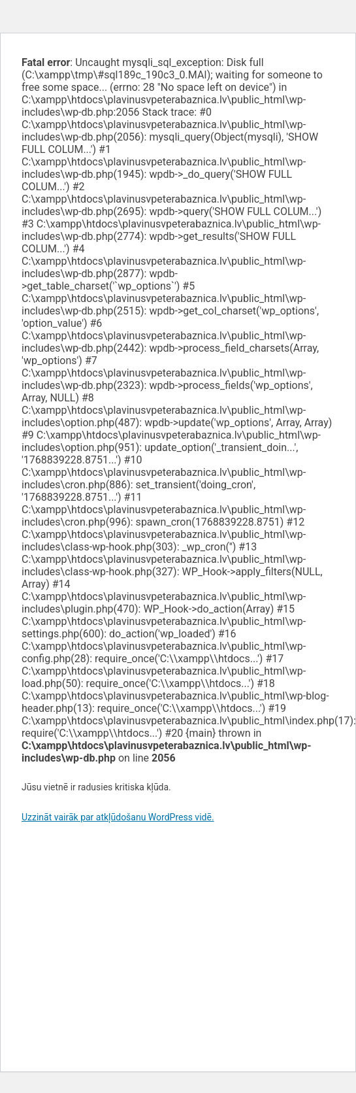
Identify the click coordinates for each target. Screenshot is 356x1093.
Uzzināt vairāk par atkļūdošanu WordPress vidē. (118, 817)
